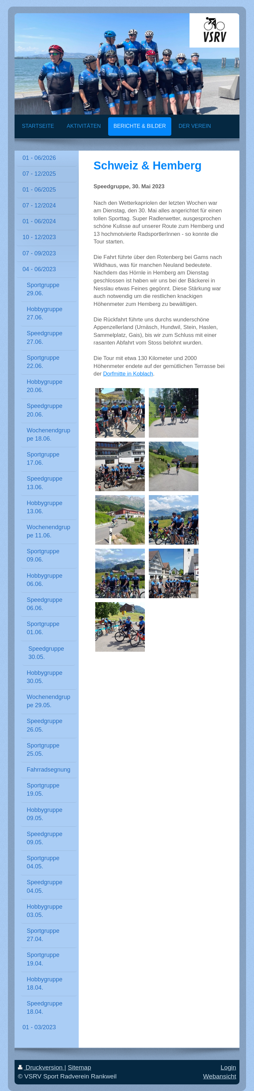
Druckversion (41, 1067)
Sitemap (79, 1067)
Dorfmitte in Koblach (128, 374)
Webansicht (219, 1076)
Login (228, 1067)
